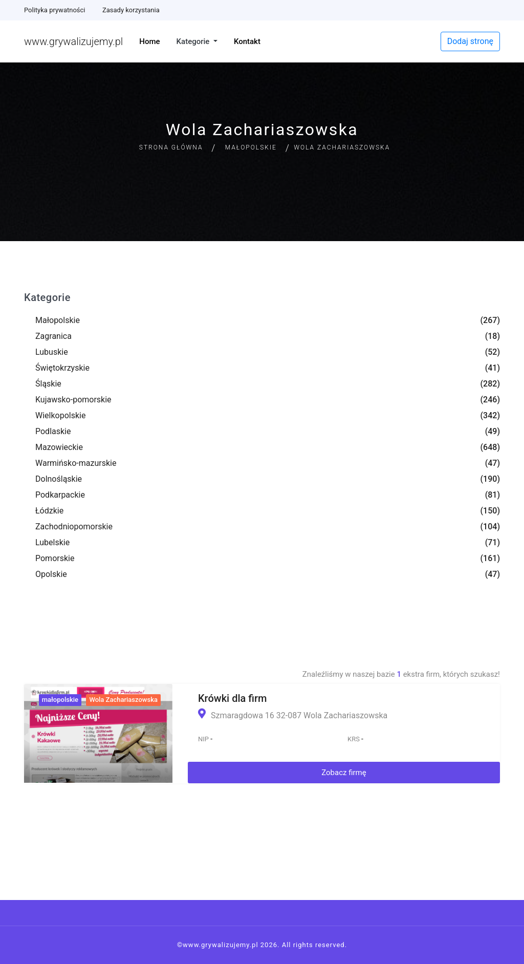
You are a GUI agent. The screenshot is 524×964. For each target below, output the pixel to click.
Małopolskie (251, 147)
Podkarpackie (60, 495)
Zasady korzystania (131, 10)
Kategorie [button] (194, 41)
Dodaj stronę (470, 41)
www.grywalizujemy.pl (73, 41)
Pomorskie (54, 558)
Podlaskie (53, 431)
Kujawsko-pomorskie (73, 399)
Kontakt (247, 41)
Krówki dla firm (232, 698)
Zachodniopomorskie (74, 526)
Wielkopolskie (60, 415)
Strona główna (171, 147)
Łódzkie (49, 511)
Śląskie (48, 384)
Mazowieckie (59, 447)
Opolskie (51, 574)
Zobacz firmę (343, 772)
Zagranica (53, 336)
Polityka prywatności (54, 10)
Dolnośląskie (58, 479)
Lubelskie (52, 542)
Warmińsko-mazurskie (75, 463)
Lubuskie (51, 352)
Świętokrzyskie (62, 368)
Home (149, 41)
